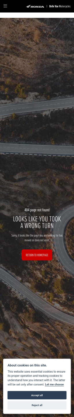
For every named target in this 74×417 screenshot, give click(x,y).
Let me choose (54, 384)
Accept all (37, 395)
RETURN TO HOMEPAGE (37, 254)
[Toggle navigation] (5, 6)
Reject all (37, 405)
